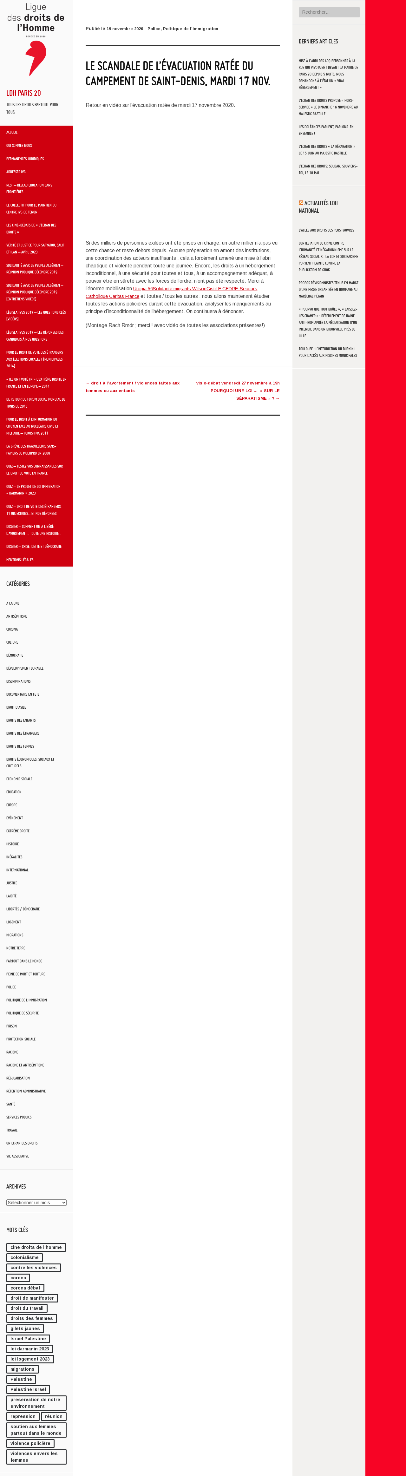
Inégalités (14, 857)
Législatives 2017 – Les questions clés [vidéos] (36, 316)
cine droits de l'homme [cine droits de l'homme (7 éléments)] (36, 1247)
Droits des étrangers (22, 733)
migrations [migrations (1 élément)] (22, 1369)
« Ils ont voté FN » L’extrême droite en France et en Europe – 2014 (36, 383)
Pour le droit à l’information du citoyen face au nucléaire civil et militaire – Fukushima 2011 (32, 426)
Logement (13, 922)
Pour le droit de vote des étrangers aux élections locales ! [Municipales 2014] (34, 359)
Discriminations (18, 681)
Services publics (18, 1117)
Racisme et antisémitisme (25, 1065)
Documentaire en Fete (22, 694)
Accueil (11, 131)
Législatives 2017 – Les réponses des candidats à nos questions (34, 336)
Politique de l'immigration (26, 1000)
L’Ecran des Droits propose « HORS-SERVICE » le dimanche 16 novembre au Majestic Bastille (328, 107)
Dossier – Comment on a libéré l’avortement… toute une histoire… (33, 530)
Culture (12, 642)
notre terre (15, 948)
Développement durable (24, 668)
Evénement (14, 818)
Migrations (14, 935)
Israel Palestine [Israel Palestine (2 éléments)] (28, 1338)
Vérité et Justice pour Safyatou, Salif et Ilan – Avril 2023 (35, 248)
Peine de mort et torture (25, 974)
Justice (11, 883)
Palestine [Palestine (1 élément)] (21, 1379)
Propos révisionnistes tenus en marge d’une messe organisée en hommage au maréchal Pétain (328, 289)
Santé (10, 1104)
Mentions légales (19, 559)
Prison (11, 1026)
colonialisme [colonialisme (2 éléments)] (24, 1257)
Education (14, 792)
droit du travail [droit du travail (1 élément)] (26, 1308)
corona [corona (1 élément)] (18, 1277)
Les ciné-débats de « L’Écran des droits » (31, 228)
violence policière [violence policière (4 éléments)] (30, 1443)
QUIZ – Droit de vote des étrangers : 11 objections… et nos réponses (34, 510)
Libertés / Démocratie (23, 909)
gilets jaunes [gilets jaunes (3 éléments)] (25, 1328)
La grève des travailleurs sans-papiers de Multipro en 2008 (31, 449)
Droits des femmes (20, 746)
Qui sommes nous (19, 145)
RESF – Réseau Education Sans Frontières (29, 188)
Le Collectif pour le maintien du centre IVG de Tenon (31, 208)
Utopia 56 (144, 288)
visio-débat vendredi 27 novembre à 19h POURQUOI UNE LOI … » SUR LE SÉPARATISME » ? (235, 390)
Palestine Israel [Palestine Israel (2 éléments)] (28, 1389)
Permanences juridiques (25, 158)
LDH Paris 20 (23, 92)
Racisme (12, 1052)
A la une (12, 603)
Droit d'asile (16, 707)
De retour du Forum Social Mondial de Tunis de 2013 (35, 403)
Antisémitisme (16, 616)
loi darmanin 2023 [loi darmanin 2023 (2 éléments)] (29, 1348)
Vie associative (17, 1156)
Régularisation (18, 1078)
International (17, 870)
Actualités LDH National (318, 206)
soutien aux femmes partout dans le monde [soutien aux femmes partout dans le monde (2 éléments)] (36, 1430)
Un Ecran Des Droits (21, 1143)
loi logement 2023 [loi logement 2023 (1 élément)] (30, 1358)
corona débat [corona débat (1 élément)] (25, 1287)
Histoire (12, 844)
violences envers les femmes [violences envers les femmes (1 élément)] (34, 1457)
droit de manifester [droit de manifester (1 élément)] (32, 1298)
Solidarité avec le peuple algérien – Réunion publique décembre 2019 (34, 269)
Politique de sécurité (22, 1013)
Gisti (218, 288)
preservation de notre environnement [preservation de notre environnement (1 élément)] (35, 1403)
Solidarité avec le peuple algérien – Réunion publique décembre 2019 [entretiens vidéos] (34, 292)
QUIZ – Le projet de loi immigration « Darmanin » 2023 (33, 490)
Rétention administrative (26, 1091)
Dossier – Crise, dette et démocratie (34, 546)
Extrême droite (17, 831)
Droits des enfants (21, 720)
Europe (11, 805)
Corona (12, 629)
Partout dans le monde (24, 961)
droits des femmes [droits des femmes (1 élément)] (31, 1318)
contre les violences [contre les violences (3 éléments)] (33, 1267)
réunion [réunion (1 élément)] (53, 1416)
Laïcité (11, 896)
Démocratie (14, 655)
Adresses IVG (16, 171)
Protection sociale (21, 1039)
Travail (11, 1130)
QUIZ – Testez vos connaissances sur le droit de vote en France (34, 469)
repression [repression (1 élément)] (23, 1416)
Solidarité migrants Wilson (184, 288)
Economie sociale (19, 779)
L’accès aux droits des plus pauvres (326, 230)
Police (11, 987)
